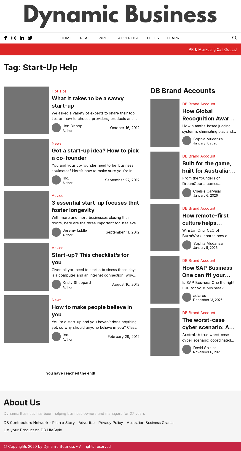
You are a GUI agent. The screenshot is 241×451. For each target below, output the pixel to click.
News (57, 143)
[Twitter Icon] (30, 38)
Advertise (128, 38)
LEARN (173, 38)
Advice (57, 195)
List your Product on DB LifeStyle (33, 430)
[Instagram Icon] (13, 38)
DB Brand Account (198, 104)
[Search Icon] (234, 38)
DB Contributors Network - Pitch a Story (39, 422)
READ (85, 38)
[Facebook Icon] (5, 38)
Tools (152, 38)
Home (66, 38)
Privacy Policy (110, 422)
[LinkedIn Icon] (22, 38)
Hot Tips (59, 91)
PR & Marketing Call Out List (213, 49)
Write (105, 38)
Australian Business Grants (150, 422)
